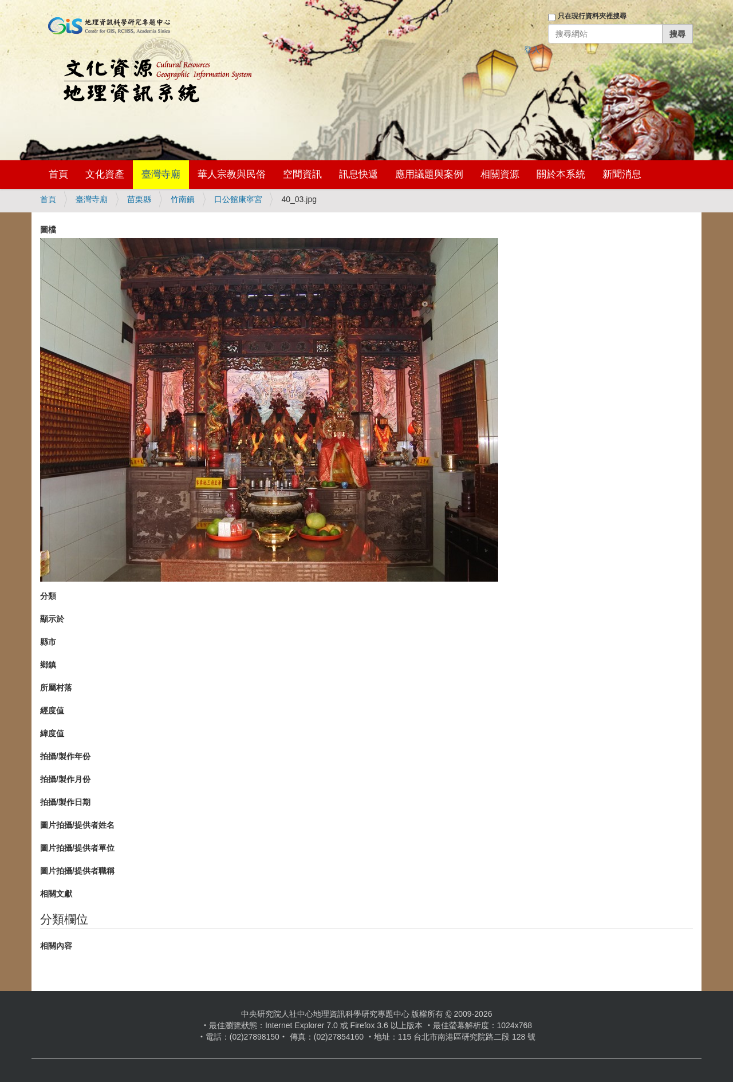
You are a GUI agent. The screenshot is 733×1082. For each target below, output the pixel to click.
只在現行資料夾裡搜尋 (592, 16)
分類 (48, 596)
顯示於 (52, 618)
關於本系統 (561, 174)
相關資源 (499, 174)
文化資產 (104, 174)
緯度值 (52, 733)
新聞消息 (621, 174)
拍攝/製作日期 (65, 802)
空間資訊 (302, 174)
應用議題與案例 (429, 174)
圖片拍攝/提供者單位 (77, 847)
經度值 (52, 710)
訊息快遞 (358, 174)
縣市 (48, 641)
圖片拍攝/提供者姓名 (77, 825)
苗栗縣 (139, 199)
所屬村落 (56, 687)
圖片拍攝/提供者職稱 (77, 870)
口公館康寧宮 (238, 199)
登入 (532, 49)
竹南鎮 (183, 199)
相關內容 (56, 945)
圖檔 (48, 229)
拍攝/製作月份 (65, 779)
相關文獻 (56, 893)
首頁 (58, 174)
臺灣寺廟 (160, 174)
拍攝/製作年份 (65, 756)
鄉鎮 (48, 664)
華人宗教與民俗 (232, 174)
